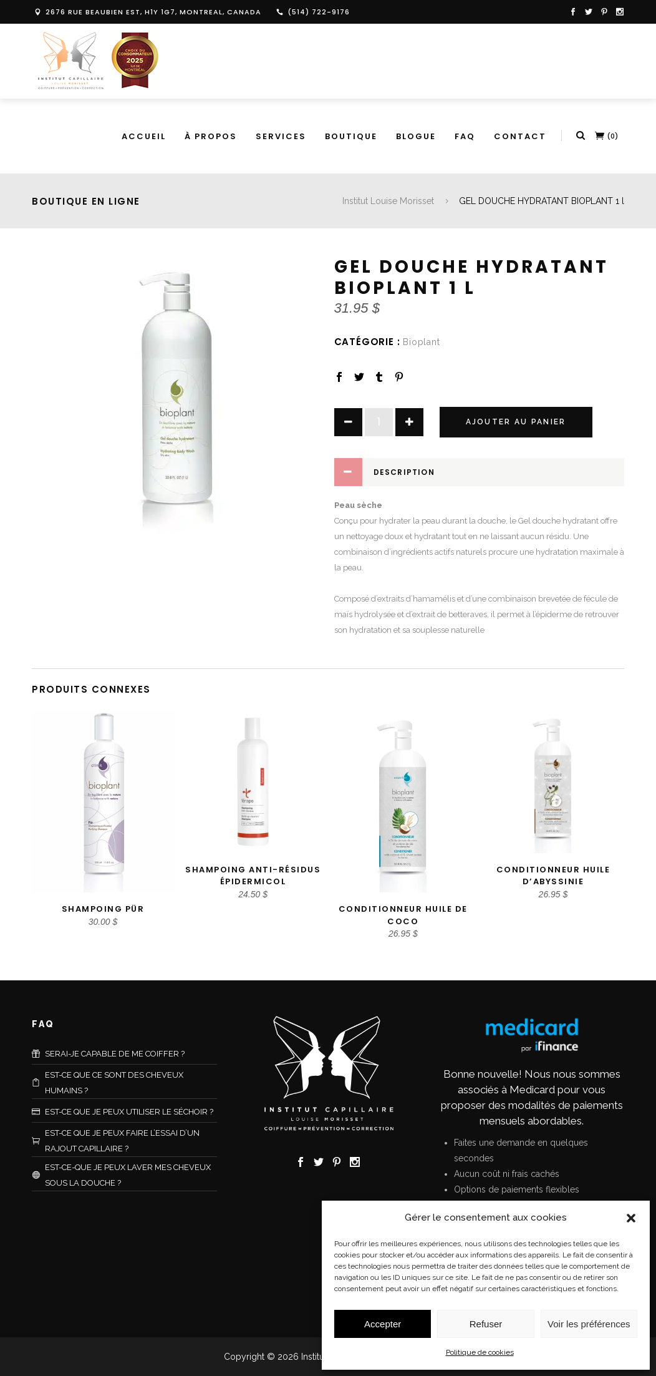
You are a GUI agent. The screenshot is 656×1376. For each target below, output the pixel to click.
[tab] (479, 472)
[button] (631, 1218)
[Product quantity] (379, 422)
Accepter (382, 1324)
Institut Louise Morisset (388, 201)
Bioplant (421, 342)
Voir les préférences (588, 1324)
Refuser (486, 1324)
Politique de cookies (480, 1352)
